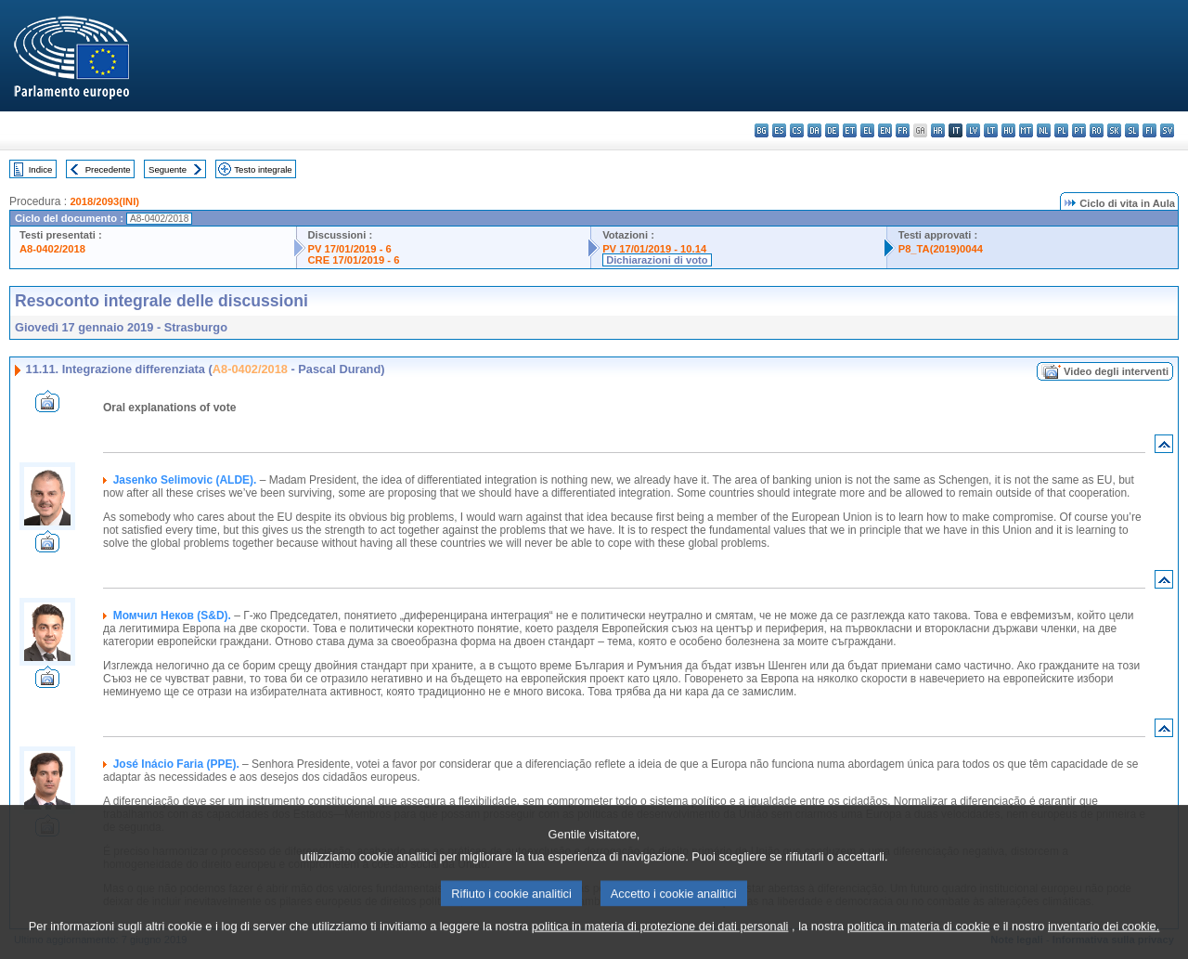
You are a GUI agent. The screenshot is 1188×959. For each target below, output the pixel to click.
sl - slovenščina (1132, 130)
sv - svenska (1167, 130)
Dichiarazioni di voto (656, 260)
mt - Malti (1026, 130)
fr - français (903, 130)
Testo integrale (262, 169)
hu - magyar (1008, 130)
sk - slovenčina (1114, 130)
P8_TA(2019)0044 (940, 248)
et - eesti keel (850, 130)
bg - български (761, 130)
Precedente (108, 169)
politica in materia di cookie (918, 947)
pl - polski (1061, 130)
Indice (41, 169)
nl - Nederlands (1044, 130)
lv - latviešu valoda (973, 130)
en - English (885, 130)
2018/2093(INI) (104, 201)
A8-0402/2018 (52, 248)
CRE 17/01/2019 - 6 (354, 260)
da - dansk (814, 130)
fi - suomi (1149, 130)
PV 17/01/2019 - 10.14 (654, 248)
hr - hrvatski (938, 130)
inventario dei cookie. (1103, 947)
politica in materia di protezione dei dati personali (660, 947)
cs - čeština (797, 130)
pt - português (1079, 130)
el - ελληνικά (867, 130)
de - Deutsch (832, 130)
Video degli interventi (1116, 371)
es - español (779, 130)
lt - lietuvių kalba (991, 130)
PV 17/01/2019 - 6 (350, 248)
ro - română (1097, 130)
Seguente (167, 169)
